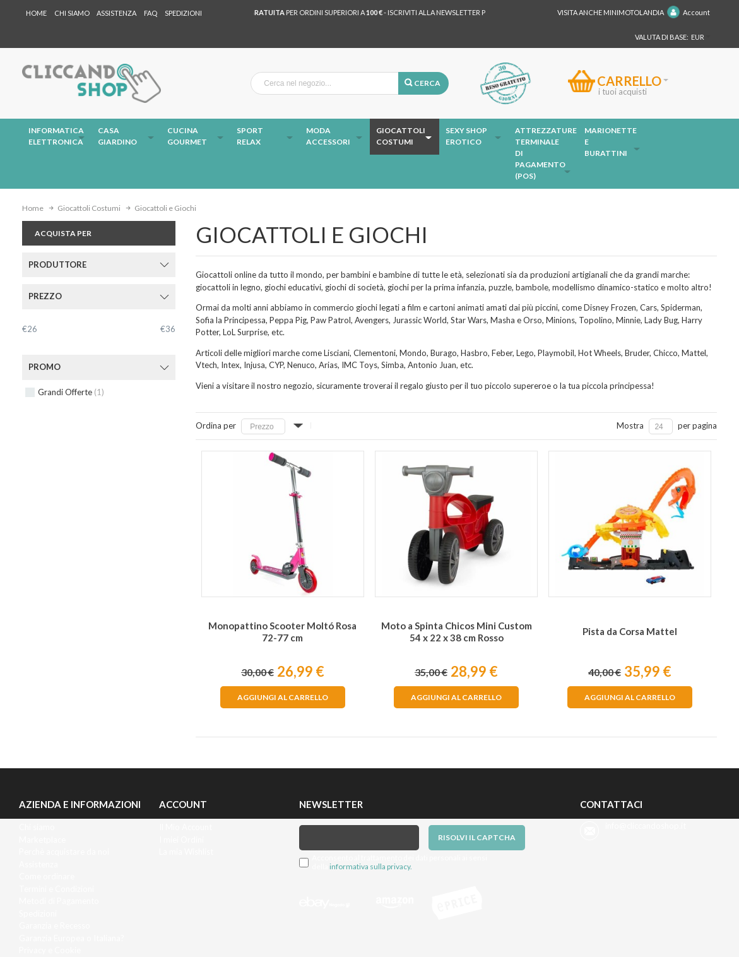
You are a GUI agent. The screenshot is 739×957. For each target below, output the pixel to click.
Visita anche (610, 12)
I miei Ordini (181, 840)
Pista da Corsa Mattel (629, 631)
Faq (150, 13)
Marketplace (42, 840)
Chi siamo (37, 827)
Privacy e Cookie (50, 950)
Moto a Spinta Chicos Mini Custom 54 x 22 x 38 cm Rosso (456, 631)
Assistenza (116, 13)
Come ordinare (46, 876)
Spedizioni (183, 13)
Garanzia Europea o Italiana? (71, 938)
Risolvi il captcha (477, 837)
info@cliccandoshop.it (645, 826)
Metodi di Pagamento (59, 901)
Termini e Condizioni (56, 889)
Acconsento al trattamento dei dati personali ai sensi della (399, 862)
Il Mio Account (185, 827)
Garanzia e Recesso (54, 925)
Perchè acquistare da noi (64, 852)
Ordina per (216, 425)
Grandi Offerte (71, 392)
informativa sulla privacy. (370, 866)
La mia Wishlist (186, 852)
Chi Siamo (72, 13)
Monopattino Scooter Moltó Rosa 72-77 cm (282, 631)
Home (36, 13)
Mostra (630, 425)
